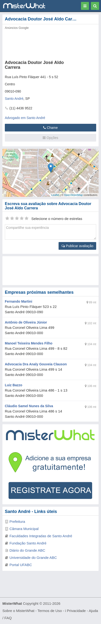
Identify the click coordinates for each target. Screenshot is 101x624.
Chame (50, 128)
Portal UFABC (20, 565)
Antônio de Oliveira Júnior (26, 322)
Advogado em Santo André (25, 118)
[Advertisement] (47, 43)
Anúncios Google (17, 28)
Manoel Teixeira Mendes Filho (28, 343)
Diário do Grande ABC (27, 550)
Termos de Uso (50, 611)
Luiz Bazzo (13, 385)
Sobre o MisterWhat (18, 611)
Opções (50, 138)
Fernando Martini (18, 301)
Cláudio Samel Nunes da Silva (29, 406)
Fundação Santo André (27, 543)
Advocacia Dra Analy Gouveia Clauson (36, 364)
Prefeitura (17, 521)
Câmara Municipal (24, 529)
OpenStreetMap (73, 194)
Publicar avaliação (77, 246)
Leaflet (55, 194)
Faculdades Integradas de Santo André (40, 536)
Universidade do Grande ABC (33, 557)
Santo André (14, 98)
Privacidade (76, 611)
